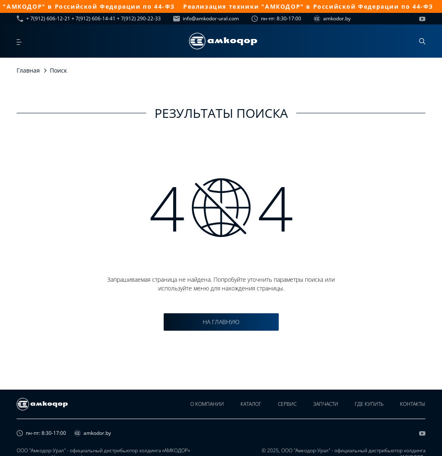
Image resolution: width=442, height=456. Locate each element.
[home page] (223, 41)
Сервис (287, 403)
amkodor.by (332, 18)
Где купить (369, 403)
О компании (207, 403)
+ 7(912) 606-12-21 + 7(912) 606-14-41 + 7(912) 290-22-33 (89, 18)
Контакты (412, 403)
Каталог (251, 403)
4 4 (221, 207)
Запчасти (325, 403)
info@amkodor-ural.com (206, 18)
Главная (28, 70)
